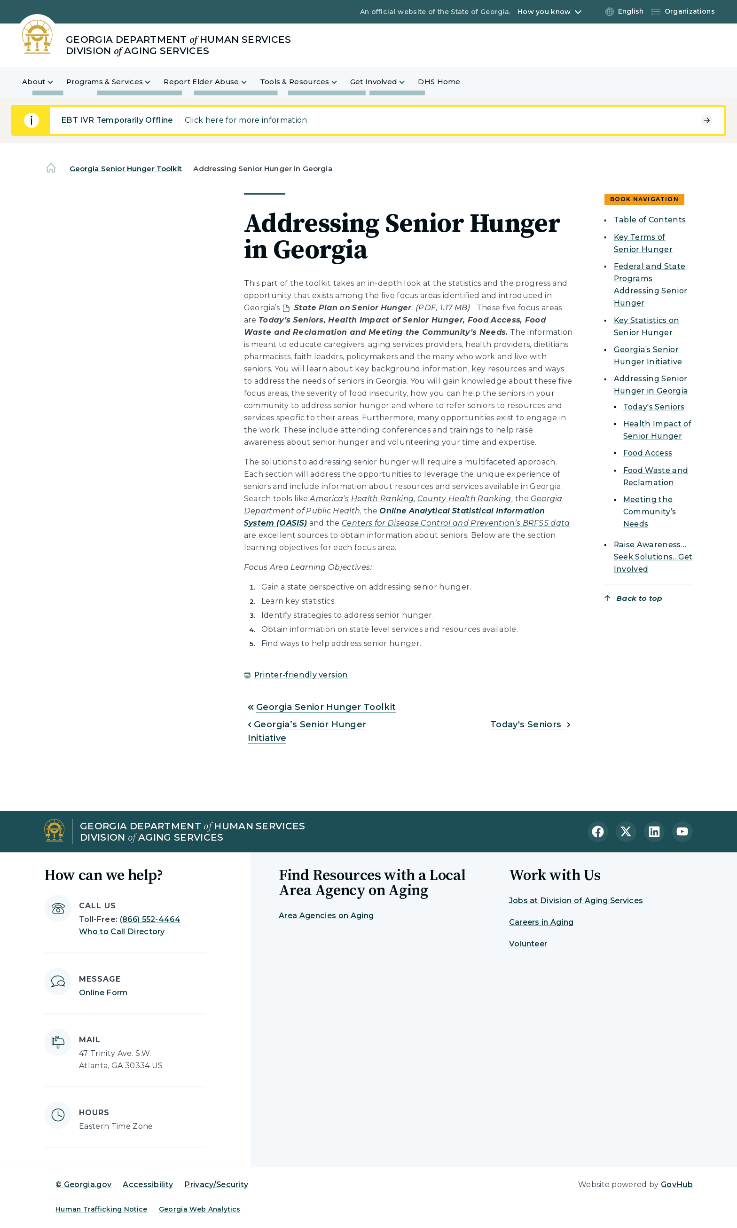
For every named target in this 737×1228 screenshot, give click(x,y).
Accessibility (148, 1184)
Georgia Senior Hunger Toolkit (126, 168)
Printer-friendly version (301, 674)
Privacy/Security (216, 1184)
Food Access (648, 453)
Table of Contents (650, 219)
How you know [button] (544, 12)
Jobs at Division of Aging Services (576, 900)
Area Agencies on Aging (326, 915)
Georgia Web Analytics (200, 1209)
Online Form (103, 992)
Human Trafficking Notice (101, 1209)
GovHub (677, 1184)
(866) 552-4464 (150, 919)
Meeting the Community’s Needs (649, 511)
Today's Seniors (527, 724)
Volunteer (528, 943)
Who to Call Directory (122, 931)
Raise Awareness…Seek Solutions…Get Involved (653, 557)
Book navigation (644, 199)
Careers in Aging (541, 922)
